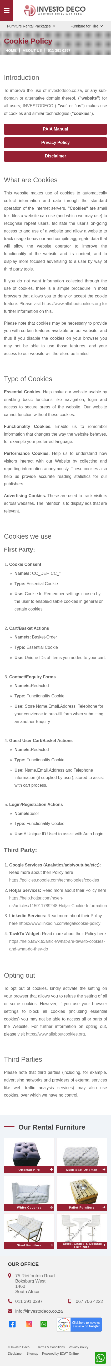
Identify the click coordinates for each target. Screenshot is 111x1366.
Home (11, 50)
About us (32, 50)
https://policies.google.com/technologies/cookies (54, 880)
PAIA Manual (55, 129)
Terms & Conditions (51, 1347)
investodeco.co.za (65, 90)
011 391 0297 (59, 50)
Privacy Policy (55, 142)
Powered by (60, 1353)
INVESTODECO (38, 106)
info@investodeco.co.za (39, 1311)
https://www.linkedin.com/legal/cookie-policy (59, 923)
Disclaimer (55, 156)
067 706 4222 (89, 1301)
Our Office (23, 1264)
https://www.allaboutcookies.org (71, 303)
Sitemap (32, 1353)
